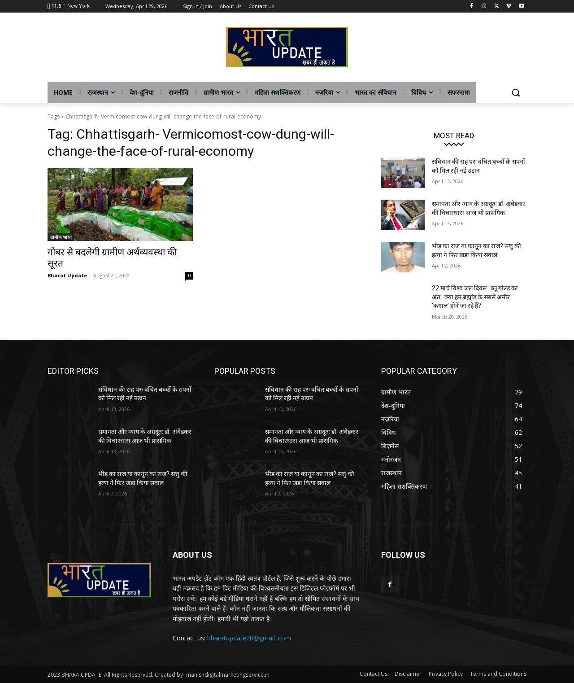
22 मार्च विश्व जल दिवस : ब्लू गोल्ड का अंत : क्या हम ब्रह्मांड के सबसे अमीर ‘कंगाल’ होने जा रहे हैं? (475, 297)
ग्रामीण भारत (61, 237)
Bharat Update (67, 275)
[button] (515, 92)
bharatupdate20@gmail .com (249, 638)
